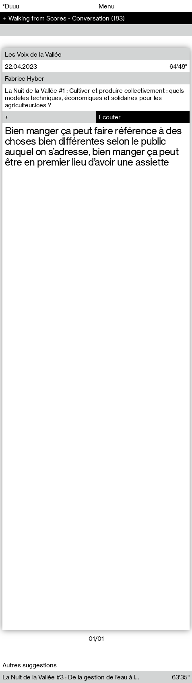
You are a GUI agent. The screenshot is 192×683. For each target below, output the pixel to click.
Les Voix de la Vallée (33, 54)
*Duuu (10, 6)
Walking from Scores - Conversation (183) (66, 18)
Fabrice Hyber (24, 78)
